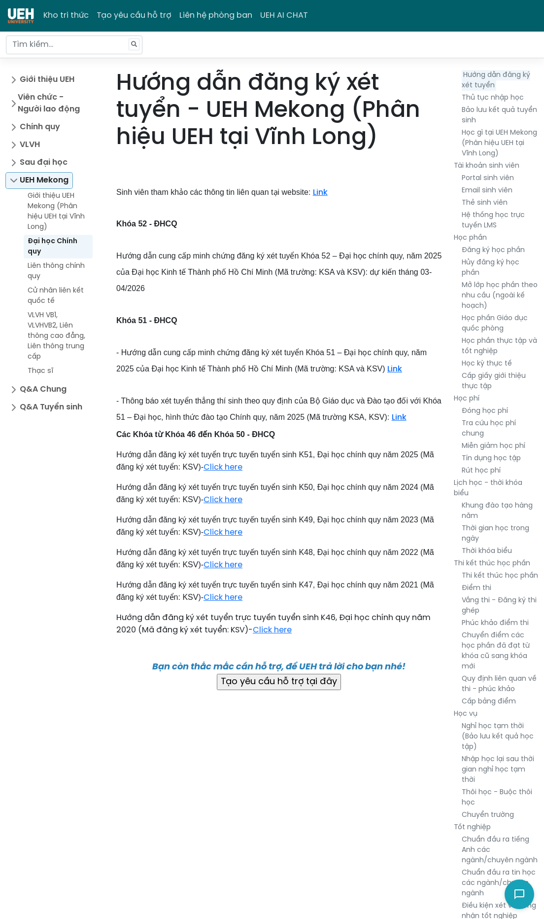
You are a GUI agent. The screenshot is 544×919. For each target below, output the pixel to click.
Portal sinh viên (488, 178)
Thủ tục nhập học (493, 98)
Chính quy (40, 127)
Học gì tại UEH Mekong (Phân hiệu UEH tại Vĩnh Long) (499, 143)
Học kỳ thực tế (487, 364)
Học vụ (465, 714)
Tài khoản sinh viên (486, 166)
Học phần (470, 238)
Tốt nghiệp (472, 827)
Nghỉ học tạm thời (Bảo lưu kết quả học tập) (498, 737)
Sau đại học (44, 162)
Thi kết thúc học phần (492, 563)
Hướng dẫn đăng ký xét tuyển (496, 80)
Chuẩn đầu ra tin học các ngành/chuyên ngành (499, 883)
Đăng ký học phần (493, 250)
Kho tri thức (66, 15)
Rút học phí (481, 471)
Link (320, 192)
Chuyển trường (488, 815)
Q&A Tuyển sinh (51, 407)
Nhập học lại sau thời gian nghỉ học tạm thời (498, 770)
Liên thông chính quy (56, 271)
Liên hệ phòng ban (215, 15)
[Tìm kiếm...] (74, 45)
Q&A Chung (43, 389)
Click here (223, 467)
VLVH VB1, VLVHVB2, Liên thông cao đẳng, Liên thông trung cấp (56, 336)
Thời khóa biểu (487, 551)
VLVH (30, 145)
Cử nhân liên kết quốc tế (56, 296)
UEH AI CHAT (284, 15)
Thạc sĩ (40, 371)
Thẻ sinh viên (485, 203)
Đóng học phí (485, 411)
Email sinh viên (487, 190)
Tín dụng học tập (491, 458)
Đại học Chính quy (52, 247)
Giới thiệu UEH (47, 79)
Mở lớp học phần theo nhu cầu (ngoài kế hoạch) (500, 296)
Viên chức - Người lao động (49, 103)
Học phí (466, 399)
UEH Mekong (44, 180)
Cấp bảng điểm (489, 701)
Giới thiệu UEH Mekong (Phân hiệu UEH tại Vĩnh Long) (56, 211)
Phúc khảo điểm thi (495, 623)
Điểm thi (476, 588)
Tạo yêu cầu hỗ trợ (134, 15)
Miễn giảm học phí (493, 446)
